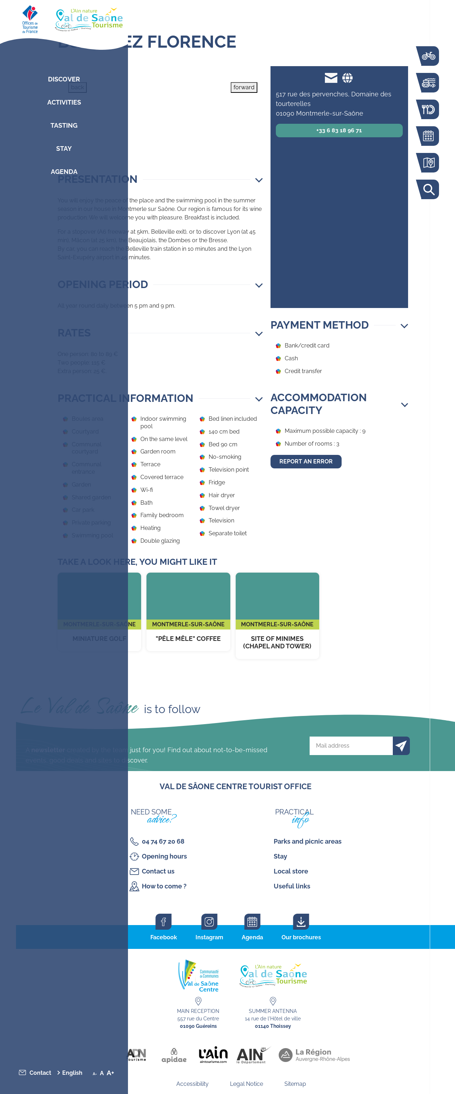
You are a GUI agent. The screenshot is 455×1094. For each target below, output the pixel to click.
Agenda (64, 171)
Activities (64, 102)
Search (428, 189)
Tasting (63, 125)
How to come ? (164, 886)
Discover (64, 79)
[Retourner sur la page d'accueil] (64, 18)
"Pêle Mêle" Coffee (188, 612)
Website (347, 77)
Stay (64, 148)
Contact (40, 1072)
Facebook (163, 937)
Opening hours (164, 856)
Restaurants (428, 109)
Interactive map (428, 162)
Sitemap (295, 1083)
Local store (291, 871)
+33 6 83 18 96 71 (339, 130)
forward (244, 87)
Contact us (158, 871)
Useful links (292, 886)
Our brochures (301, 937)
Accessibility (192, 1083)
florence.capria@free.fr (331, 77)
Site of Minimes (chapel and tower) (277, 616)
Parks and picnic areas (308, 841)
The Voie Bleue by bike (428, 56)
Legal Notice (246, 1083)
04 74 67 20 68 (163, 841)
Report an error (306, 461)
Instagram (209, 937)
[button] (160, 179)
